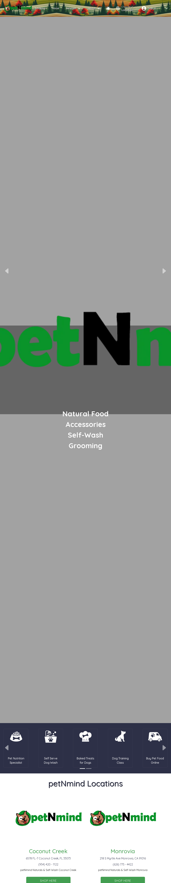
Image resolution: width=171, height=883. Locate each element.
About (94, 8)
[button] (7, 271)
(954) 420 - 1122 (48, 864)
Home (55, 8)
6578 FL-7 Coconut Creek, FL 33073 (48, 858)
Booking (40, 8)
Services (73, 8)
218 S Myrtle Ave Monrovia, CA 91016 (123, 858)
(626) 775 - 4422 (123, 864)
